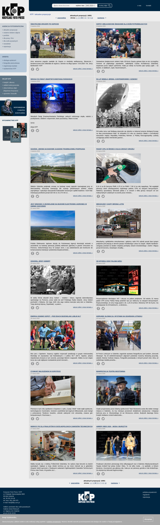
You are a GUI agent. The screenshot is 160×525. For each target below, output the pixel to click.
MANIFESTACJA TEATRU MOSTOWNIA (110, 371)
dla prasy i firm (9, 38)
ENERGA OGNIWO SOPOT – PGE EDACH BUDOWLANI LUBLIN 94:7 (56, 316)
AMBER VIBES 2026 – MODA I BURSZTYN (111, 426)
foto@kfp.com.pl (14, 502)
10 (92, 18)
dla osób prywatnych (11, 41)
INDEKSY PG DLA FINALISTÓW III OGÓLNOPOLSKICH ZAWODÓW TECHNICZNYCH (62, 426)
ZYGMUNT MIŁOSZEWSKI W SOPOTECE (46, 371)
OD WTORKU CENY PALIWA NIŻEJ (109, 261)
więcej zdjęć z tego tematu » (83, 69)
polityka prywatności (150, 492)
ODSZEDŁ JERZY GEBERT (40, 261)
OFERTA (5, 57)
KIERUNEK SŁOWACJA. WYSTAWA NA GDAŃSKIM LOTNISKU (119, 316)
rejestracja (7, 46)
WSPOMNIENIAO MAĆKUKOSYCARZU (19, 110)
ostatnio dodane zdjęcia (12, 33)
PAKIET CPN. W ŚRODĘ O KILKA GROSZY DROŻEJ (115, 149)
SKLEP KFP (6, 79)
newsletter (7, 44)
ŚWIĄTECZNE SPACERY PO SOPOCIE (45, 24)
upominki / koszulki (10, 93)
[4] (82, 18)
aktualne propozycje (10, 30)
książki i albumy (9, 82)
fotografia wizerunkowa (11, 63)
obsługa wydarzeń (10, 60)
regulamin (146, 495)
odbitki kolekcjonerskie (11, 85)
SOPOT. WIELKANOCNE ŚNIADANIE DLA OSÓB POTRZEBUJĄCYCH (121, 24)
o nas (139, 5)
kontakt (148, 5)
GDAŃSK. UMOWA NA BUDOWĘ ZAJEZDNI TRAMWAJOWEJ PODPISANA (58, 149)
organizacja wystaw (10, 66)
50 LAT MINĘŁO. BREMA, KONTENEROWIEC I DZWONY (117, 79)
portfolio (6, 35)
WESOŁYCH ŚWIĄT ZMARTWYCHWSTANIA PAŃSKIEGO (51, 79)
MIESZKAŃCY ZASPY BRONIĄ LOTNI (110, 204)
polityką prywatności (54, 522)
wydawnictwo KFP (10, 69)
